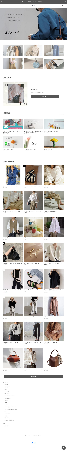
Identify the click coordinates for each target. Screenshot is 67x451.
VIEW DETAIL (45, 96)
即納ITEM (7, 384)
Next (64, 24)
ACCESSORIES (8, 398)
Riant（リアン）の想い (48, 149)
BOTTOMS (7, 391)
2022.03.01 (26, 150)
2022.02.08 (47, 150)
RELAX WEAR (8, 396)
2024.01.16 (26, 133)
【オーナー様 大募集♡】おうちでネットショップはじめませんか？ (12, 132)
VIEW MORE (33, 376)
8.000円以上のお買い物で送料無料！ (51, 131)
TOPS (6, 389)
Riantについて (7, 413)
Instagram (7, 425)
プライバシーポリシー (8, 418)
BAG (6, 402)
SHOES (6, 400)
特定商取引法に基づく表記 (9, 420)
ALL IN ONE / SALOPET (10, 395)
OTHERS (6, 404)
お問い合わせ (7, 417)
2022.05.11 (46, 132)
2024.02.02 (6, 133)
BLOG (6, 415)
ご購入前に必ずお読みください (30, 149)
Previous (3, 24)
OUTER (6, 387)
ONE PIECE (7, 393)
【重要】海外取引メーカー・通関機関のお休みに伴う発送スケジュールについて (33, 132)
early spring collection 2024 (11, 409)
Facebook (7, 426)
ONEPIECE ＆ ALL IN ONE (10, 405)
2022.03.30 (5, 150)
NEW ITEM (7, 407)
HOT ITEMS (7, 386)
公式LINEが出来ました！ (8, 149)
